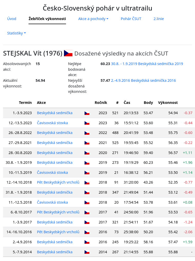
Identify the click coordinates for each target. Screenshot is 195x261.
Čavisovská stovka (52, 122)
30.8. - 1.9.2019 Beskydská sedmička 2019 (147, 63)
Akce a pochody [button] (92, 18)
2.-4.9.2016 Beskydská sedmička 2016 (143, 80)
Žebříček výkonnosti (47, 18)
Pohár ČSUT (131, 18)
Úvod (11, 18)
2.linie (159, 18)
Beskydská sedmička (54, 112)
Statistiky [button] (15, 33)
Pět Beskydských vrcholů (58, 182)
